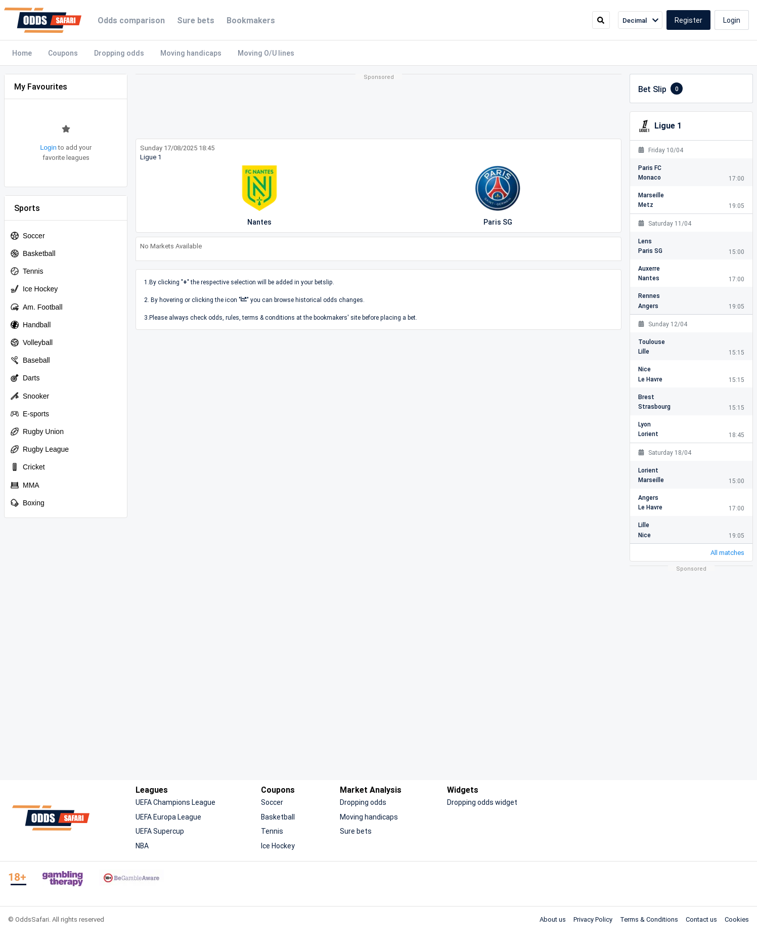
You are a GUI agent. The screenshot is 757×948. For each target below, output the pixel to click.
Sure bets (195, 20)
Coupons (63, 53)
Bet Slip (660, 88)
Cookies (737, 919)
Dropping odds (119, 53)
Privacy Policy (592, 919)
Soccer (272, 802)
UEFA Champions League (175, 802)
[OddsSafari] (42, 20)
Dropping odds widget (482, 802)
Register (688, 20)
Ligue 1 (150, 156)
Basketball (278, 817)
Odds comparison (131, 20)
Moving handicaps (190, 53)
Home (22, 53)
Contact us (701, 919)
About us (553, 919)
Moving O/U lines (266, 53)
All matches (727, 552)
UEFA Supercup (160, 831)
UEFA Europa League (168, 817)
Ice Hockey (278, 845)
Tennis (272, 831)
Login (731, 20)
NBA (142, 845)
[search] (601, 20)
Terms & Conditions (649, 919)
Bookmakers (251, 20)
